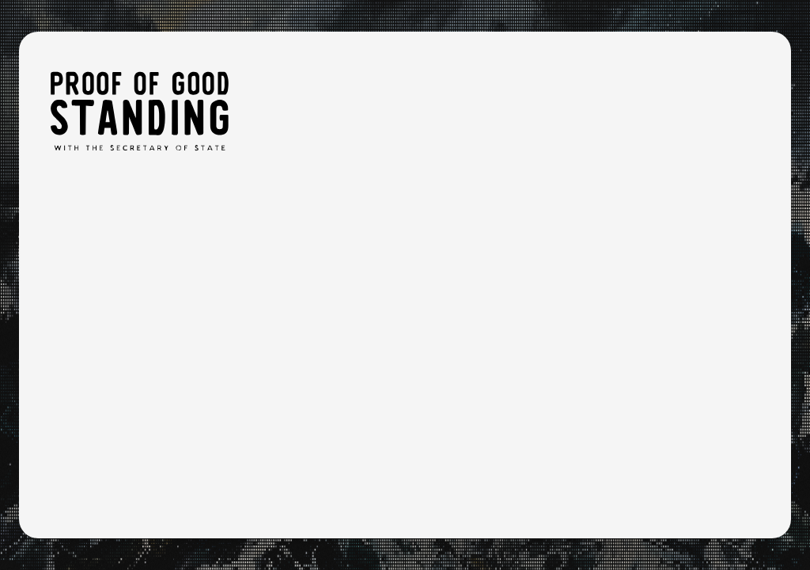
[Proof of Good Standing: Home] (139, 110)
